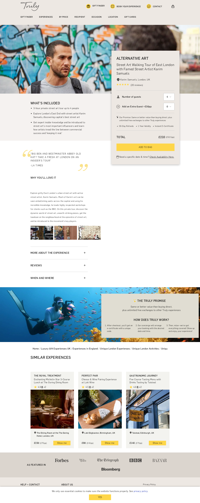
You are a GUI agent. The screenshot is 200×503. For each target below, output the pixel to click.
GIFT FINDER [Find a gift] (95, 6)
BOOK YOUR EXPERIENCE (125, 6)
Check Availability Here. (162, 157)
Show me (62, 443)
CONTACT (154, 6)
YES (100, 497)
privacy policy (141, 491)
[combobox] (168, 97)
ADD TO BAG (145, 147)
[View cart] (173, 6)
